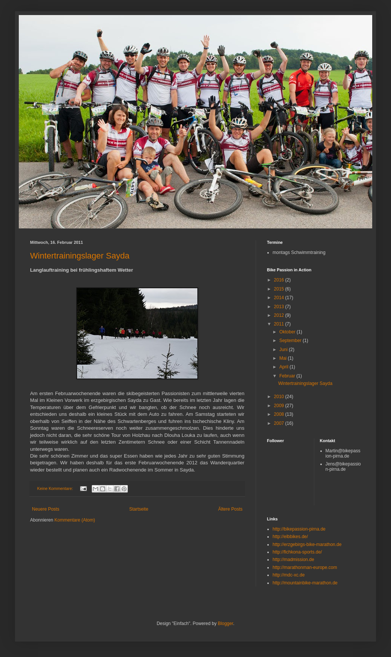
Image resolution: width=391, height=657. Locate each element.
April (284, 367)
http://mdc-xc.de (289, 575)
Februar (287, 376)
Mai (283, 358)
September (291, 340)
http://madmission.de (293, 559)
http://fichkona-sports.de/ (297, 552)
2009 (279, 405)
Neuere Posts (45, 509)
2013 (279, 306)
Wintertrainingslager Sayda (79, 255)
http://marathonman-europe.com (305, 567)
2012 (279, 315)
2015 (279, 289)
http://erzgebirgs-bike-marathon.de (307, 544)
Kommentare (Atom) (75, 520)
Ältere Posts (230, 509)
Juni (284, 349)
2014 (279, 297)
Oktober (288, 332)
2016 (279, 280)
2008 (279, 414)
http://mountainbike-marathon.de (305, 583)
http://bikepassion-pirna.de (299, 529)
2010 (279, 396)
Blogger (225, 623)
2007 (279, 423)
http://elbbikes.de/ (290, 536)
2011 (279, 324)
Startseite (139, 509)
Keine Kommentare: (55, 488)
